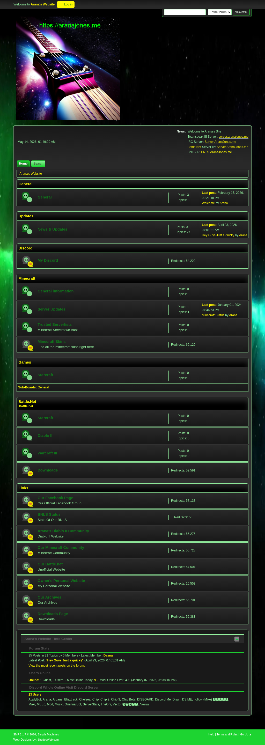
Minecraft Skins (51, 342)
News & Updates (52, 229)
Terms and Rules (227, 734)
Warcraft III (47, 453)
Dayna (108, 655)
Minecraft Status (213, 315)
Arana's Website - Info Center (48, 639)
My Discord (48, 260)
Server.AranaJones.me (220, 142)
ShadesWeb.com (48, 739)
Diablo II (45, 435)
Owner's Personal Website (61, 581)
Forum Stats (36, 648)
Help (211, 734)
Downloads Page (53, 614)
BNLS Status (49, 514)
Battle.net (26, 406)
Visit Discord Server (82, 687)
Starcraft (45, 375)
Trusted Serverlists (55, 324)
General (45, 197)
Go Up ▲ (246, 734)
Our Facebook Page (55, 498)
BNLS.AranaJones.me (216, 152)
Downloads (48, 470)
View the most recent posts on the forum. (56, 665)
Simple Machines (48, 734)
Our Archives (49, 597)
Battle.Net (194, 147)
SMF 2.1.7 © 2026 (24, 734)
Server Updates (51, 309)
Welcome (208, 203)
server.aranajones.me (233, 136)
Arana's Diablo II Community (63, 531)
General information (55, 291)
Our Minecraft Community (61, 547)
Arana (223, 203)
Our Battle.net (50, 564)
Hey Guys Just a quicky (218, 235)
